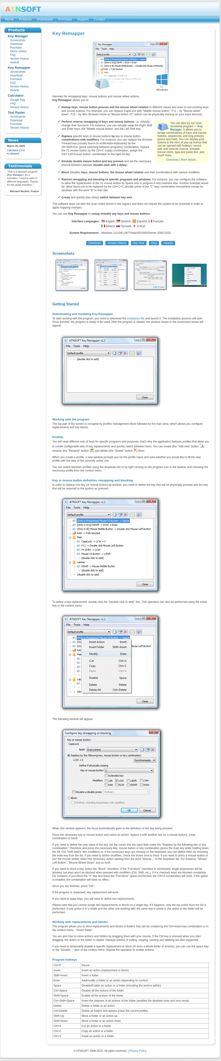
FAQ (154, 243)
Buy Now (138, 243)
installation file (135, 318)
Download (172, 159)
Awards (168, 243)
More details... (189, 159)
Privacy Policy (138, 1050)
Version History (117, 243)
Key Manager (15, 174)
